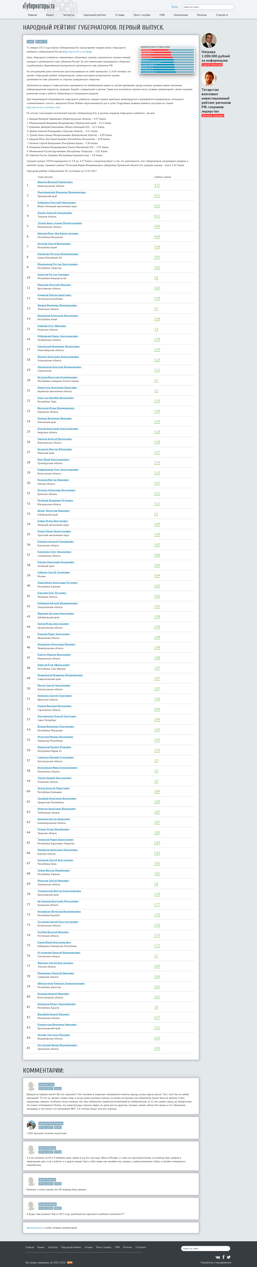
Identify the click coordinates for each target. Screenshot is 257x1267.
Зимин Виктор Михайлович (54, 870)
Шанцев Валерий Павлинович (55, 182)
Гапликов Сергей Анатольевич (55, 860)
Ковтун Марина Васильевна (54, 654)
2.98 (157, 637)
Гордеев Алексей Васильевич (55, 438)
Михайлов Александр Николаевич (58, 849)
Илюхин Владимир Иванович (55, 418)
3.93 (157, 257)
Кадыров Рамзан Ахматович (54, 295)
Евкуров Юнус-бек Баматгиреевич (58, 233)
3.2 (156, 380)
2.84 (157, 842)
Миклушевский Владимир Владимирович (62, 192)
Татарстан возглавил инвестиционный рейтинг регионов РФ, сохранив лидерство (216, 100)
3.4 (156, 329)
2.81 (157, 863)
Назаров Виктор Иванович (53, 479)
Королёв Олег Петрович (52, 592)
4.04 (157, 236)
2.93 (157, 750)
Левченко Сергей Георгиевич (55, 695)
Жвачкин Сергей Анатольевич (55, 962)
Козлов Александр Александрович (58, 428)
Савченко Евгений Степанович (56, 757)
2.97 (157, 668)
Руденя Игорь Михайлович (53, 829)
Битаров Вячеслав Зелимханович (57, 377)
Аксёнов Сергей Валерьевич (54, 243)
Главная (32, 15)
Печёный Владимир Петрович (55, 500)
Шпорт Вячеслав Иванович (54, 510)
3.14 (157, 462)
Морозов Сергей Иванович (53, 880)
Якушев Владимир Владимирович (57, 305)
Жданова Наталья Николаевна (56, 613)
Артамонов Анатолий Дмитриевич (58, 901)
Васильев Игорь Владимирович (56, 408)
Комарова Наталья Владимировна (58, 253)
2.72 (157, 945)
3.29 (157, 349)
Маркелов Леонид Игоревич (54, 747)
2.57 (157, 1017)
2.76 (157, 914)
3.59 (157, 298)
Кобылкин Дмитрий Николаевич (57, 202)
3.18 (157, 421)
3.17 (157, 452)
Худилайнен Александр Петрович (58, 582)
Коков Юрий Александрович (54, 942)
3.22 (157, 370)
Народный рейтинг (95, 15)
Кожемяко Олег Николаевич (54, 551)
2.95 (157, 729)
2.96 (157, 699)
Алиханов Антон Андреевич (54, 819)
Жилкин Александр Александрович (58, 356)
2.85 (157, 832)
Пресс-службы (142, 15)
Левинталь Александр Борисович (57, 387)
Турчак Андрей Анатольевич (54, 777)
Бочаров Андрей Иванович (53, 993)
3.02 (157, 585)
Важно (50, 15)
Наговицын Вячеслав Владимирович (59, 911)
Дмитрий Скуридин (212, 115)
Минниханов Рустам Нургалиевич (58, 264)
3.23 (157, 359)
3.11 (157, 493)
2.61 (157, 986)
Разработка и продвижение (216, 1262)
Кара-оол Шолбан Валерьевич (56, 397)
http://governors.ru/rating (77, 51)
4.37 (157, 185)
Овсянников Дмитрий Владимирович (59, 367)
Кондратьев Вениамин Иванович (57, 1024)
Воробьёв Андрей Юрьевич (53, 1014)
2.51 (157, 1027)
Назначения (181, 15)
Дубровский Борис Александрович (58, 336)
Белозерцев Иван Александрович (57, 767)
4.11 (157, 216)
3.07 (157, 544)
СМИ (162, 15)
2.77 (157, 904)
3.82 (157, 267)
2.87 (157, 812)
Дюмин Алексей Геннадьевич (55, 212)
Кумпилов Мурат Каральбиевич (57, 1004)
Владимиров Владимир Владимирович (60, 675)
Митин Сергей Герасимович (54, 685)
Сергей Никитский (212, 64)
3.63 (157, 288)
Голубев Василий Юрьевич (53, 932)
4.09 (157, 226)
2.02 (157, 1048)
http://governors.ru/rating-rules (43, 107)
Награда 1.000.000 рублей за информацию (216, 56)
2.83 (157, 853)
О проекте (222, 15)
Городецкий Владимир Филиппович (59, 346)
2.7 (156, 955)
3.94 (157, 246)
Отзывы (119, 15)
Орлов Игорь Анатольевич (53, 623)
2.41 (157, 1037)
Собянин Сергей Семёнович (54, 572)
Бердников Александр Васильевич (58, 315)
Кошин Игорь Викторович (53, 521)
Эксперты (68, 15)
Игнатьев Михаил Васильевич (55, 736)
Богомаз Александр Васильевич (56, 490)
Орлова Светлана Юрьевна (54, 1034)
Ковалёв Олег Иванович (52, 325)
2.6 (156, 1007)
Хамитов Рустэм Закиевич (53, 274)
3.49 (157, 318)
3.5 (156, 308)
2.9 (156, 760)
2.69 (157, 966)
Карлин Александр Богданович (56, 562)
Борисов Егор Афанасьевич (54, 664)
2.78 (157, 894)
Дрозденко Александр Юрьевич (56, 644)
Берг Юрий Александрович (53, 459)
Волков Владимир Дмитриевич (56, 726)
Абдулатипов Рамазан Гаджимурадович (61, 983)
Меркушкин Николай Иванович (56, 973)
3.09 (157, 524)
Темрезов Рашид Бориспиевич (56, 839)
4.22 (157, 195)
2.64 (157, 976)
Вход (175, 6)
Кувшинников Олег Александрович (58, 469)
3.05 (157, 565)
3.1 (156, 514)
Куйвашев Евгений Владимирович (58, 603)
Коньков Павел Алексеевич (54, 634)
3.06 (157, 555)
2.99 (157, 616)
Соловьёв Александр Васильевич (57, 798)
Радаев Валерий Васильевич (54, 706)
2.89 (157, 791)
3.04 (157, 575)
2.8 (156, 884)
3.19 (157, 400)
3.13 (157, 472)
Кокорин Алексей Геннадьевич (56, 541)
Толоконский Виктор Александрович (59, 891)
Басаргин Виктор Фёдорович (55, 449)
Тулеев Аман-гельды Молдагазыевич (60, 223)
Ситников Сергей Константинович (58, 921)
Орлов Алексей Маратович (54, 788)
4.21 (157, 205)
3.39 (157, 339)
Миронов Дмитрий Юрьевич (54, 284)
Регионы (202, 15)
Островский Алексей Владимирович (59, 952)
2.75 (157, 935)
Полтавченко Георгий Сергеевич (57, 716)
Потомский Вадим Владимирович (57, 1045)
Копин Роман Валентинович (54, 531)
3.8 (156, 277)
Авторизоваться (35, 1227)
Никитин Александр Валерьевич (57, 808)
